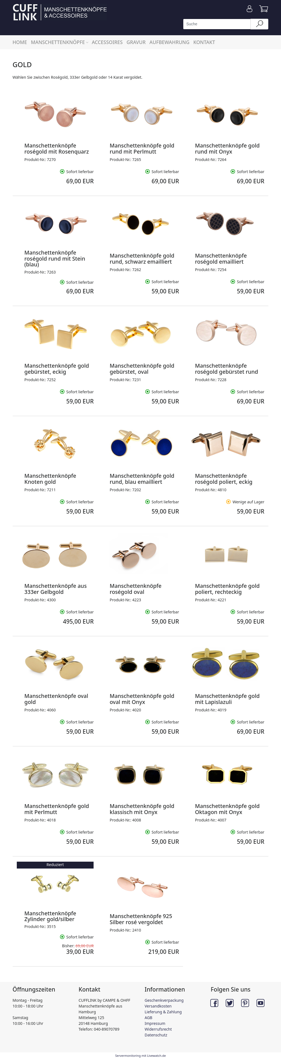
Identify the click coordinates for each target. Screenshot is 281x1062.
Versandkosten (158, 1006)
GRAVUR (136, 42)
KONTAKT (204, 42)
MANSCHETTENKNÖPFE (60, 42)
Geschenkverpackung (164, 1000)
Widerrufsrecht (158, 1029)
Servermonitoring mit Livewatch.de (140, 1055)
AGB (148, 1017)
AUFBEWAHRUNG (169, 42)
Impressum (155, 1023)
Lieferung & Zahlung (163, 1011)
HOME (20, 42)
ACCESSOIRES (107, 42)
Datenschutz (156, 1035)
